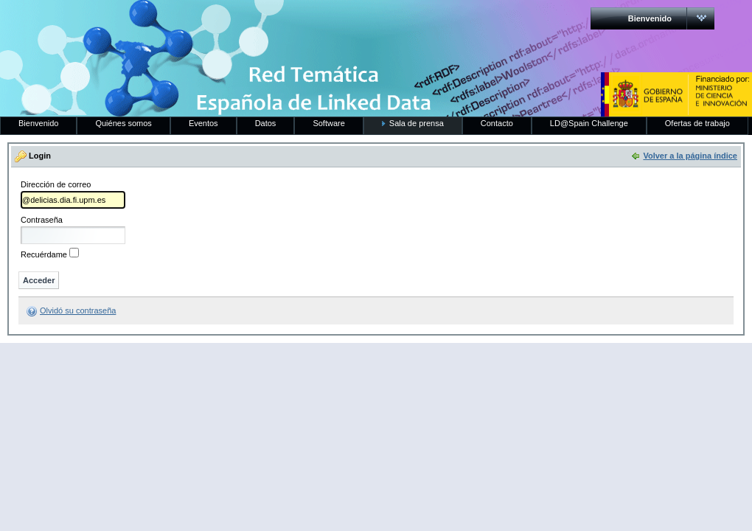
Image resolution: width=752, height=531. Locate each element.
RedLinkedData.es (154, 22)
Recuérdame (44, 254)
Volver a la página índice (690, 155)
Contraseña (42, 220)
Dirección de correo (56, 185)
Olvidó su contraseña (78, 310)
